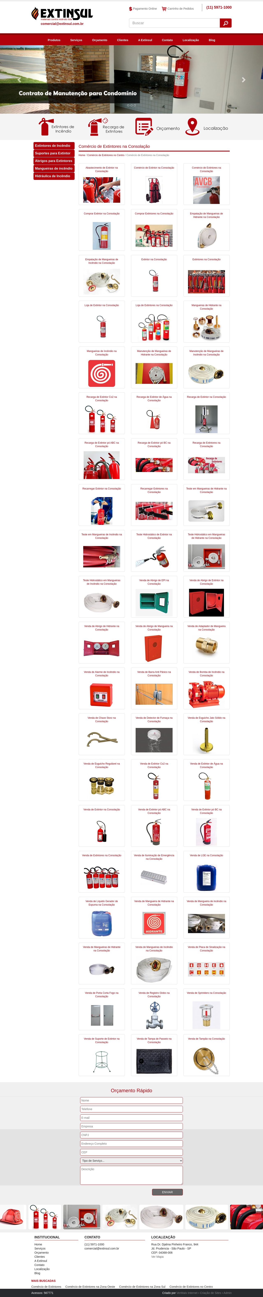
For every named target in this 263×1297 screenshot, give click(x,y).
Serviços (76, 40)
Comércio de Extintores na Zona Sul (142, 1286)
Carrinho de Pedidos (178, 9)
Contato (167, 40)
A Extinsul (145, 40)
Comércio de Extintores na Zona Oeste (90, 1286)
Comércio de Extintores (46, 1286)
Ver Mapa (157, 1256)
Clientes (122, 40)
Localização (191, 40)
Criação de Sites (210, 1293)
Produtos (54, 40)
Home (82, 155)
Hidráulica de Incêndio (52, 176)
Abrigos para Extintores (53, 161)
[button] (19, 79)
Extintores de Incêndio (52, 145)
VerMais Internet (186, 1293)
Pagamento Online (143, 9)
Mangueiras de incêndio (54, 168)
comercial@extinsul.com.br (62, 23)
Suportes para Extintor (52, 153)
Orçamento (99, 40)
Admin (228, 1293)
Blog (212, 40)
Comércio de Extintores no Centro (106, 155)
